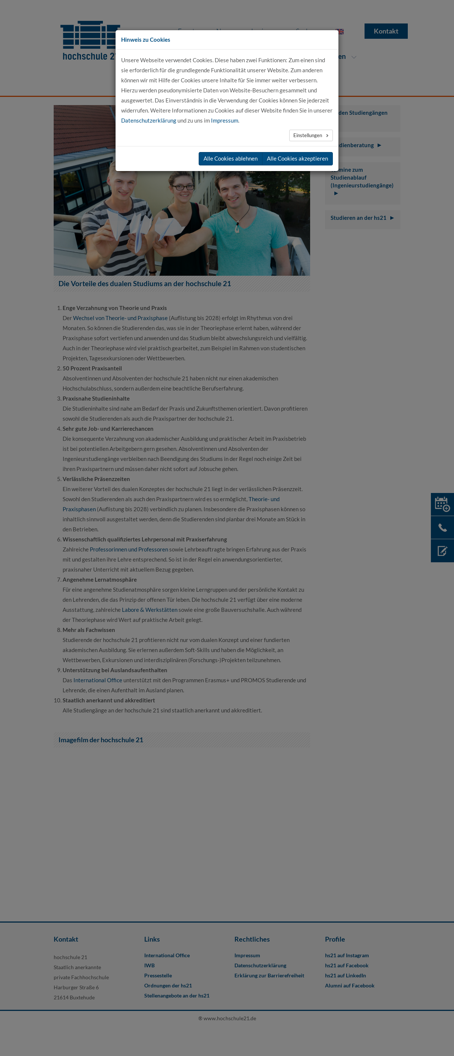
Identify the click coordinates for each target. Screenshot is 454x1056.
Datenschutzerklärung (148, 120)
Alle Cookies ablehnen (231, 158)
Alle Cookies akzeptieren (297, 158)
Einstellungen (308, 135)
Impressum (224, 120)
